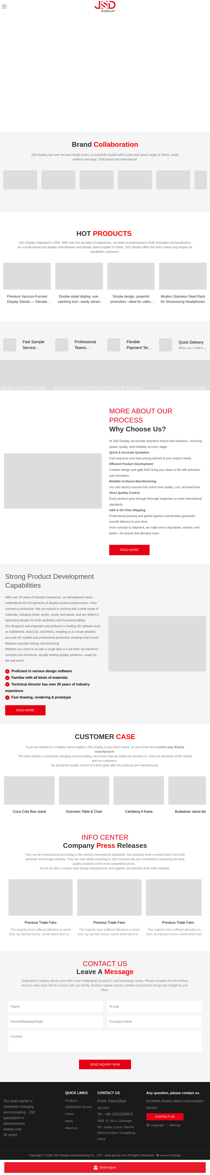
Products (71, 1100)
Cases (69, 1114)
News (69, 1121)
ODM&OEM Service (78, 1107)
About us (71, 1128)
